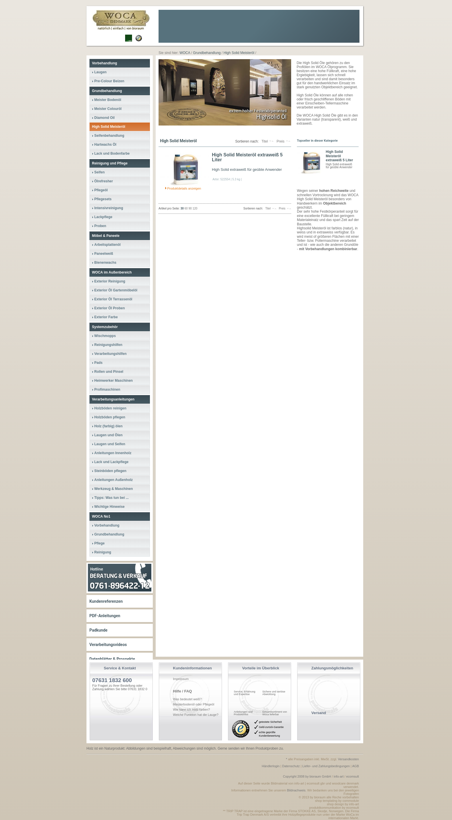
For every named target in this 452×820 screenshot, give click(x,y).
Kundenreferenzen (106, 601)
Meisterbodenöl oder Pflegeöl (193, 704)
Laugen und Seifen (109, 444)
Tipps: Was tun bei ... (111, 498)
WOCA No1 (101, 516)
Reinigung (102, 552)
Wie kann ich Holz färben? (191, 709)
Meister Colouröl (108, 109)
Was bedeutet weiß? (187, 699)
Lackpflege (103, 217)
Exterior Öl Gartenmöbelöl (115, 290)
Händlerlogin (271, 766)
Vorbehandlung (104, 63)
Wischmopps (105, 336)
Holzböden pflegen (109, 417)
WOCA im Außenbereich (112, 272)
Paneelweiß (103, 254)
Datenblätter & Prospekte (112, 659)
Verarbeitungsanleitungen (113, 399)
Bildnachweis (296, 790)
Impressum (181, 679)
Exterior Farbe (106, 317)
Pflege (99, 543)
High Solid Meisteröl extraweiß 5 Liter (247, 157)
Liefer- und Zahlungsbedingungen (326, 766)
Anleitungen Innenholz (112, 453)
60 (186, 208)
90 (190, 208)
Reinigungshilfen (108, 345)
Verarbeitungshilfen (110, 354)
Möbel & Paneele (105, 236)
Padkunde (98, 630)
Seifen (99, 172)
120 (195, 208)
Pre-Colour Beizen (109, 81)
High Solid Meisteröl (108, 127)
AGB (355, 766)
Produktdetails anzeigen (184, 188)
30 (182, 208)
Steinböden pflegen (110, 471)
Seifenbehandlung (109, 136)
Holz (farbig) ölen (108, 426)
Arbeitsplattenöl (107, 245)
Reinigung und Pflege (109, 163)
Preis (280, 141)
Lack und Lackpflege (111, 462)
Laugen (100, 72)
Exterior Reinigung (109, 281)
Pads (98, 363)
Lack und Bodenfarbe (112, 153)
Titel (264, 141)
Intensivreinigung (108, 208)
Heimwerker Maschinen (113, 381)
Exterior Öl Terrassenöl (113, 299)
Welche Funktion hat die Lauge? (196, 714)
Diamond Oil (104, 118)
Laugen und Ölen (108, 435)
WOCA (185, 53)
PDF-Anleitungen (104, 615)
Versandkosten (348, 759)
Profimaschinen (107, 389)
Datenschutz (291, 766)
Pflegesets (103, 199)
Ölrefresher (103, 181)
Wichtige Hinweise (109, 507)
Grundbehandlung (107, 91)
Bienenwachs (105, 263)
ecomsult (352, 776)
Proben (100, 226)
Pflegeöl (101, 190)
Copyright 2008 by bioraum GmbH (307, 776)
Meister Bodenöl (107, 100)
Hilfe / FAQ (182, 691)
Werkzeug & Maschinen (113, 489)
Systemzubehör (105, 327)
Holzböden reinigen (110, 408)
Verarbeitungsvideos (108, 644)
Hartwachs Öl (105, 145)
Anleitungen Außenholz (113, 480)
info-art (339, 776)
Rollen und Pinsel (108, 372)
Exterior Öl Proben (109, 308)
